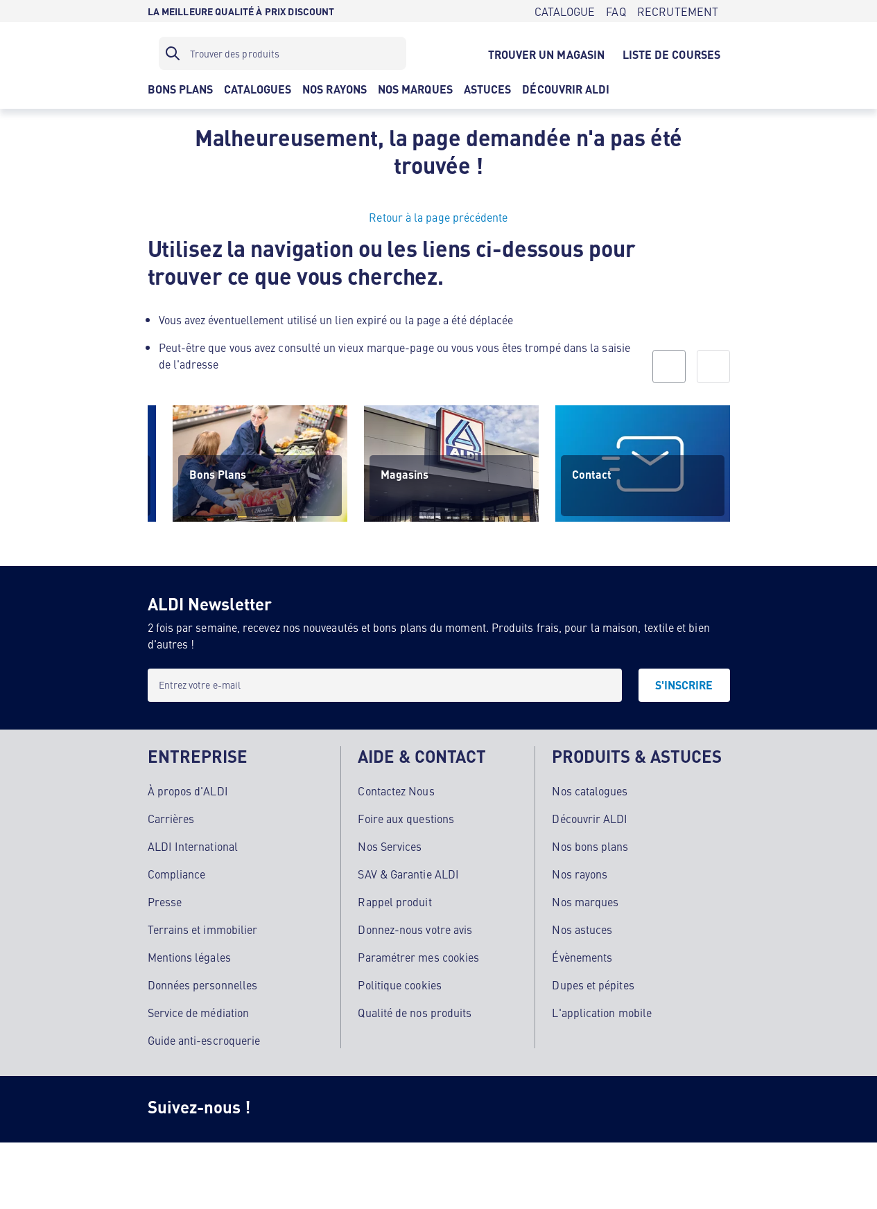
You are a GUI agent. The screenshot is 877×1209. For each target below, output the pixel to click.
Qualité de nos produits (414, 1012)
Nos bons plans (590, 846)
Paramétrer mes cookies (418, 956)
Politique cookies (399, 984)
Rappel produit (394, 901)
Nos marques (585, 901)
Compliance (177, 873)
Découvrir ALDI (589, 818)
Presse (165, 901)
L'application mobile (602, 1012)
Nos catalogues (589, 790)
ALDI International (193, 846)
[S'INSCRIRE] (684, 685)
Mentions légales (189, 956)
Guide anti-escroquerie (204, 1040)
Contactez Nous (396, 790)
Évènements (582, 956)
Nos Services (390, 846)
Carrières (171, 818)
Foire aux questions (406, 818)
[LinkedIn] (505, 1109)
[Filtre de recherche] (282, 53)
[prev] (669, 366)
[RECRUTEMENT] (678, 11)
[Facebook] (339, 1109)
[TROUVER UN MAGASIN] (546, 53)
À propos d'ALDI (188, 790)
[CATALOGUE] (565, 11)
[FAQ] (615, 11)
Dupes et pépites (593, 984)
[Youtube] (450, 1109)
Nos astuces (582, 929)
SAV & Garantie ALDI (408, 873)
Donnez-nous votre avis (415, 929)
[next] (713, 366)
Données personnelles (203, 984)
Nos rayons (579, 873)
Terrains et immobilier (203, 929)
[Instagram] (283, 1109)
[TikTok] (394, 1109)
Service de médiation (199, 1012)
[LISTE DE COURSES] (671, 53)
